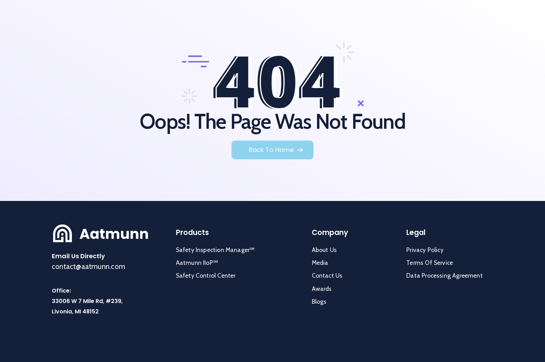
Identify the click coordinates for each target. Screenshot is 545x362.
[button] (276, 150)
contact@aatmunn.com (88, 266)
